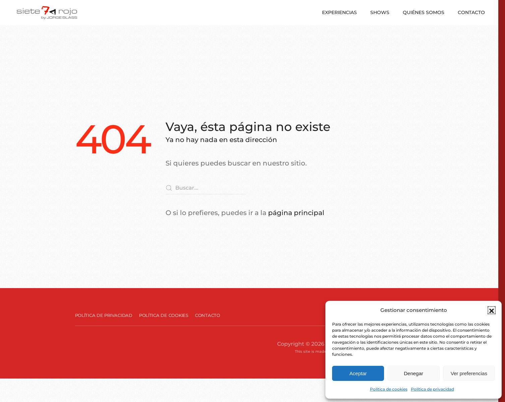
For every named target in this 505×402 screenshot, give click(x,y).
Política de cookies (388, 389)
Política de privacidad (432, 389)
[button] (491, 310)
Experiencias (339, 12)
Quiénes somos (423, 12)
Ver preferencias (469, 373)
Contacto (471, 12)
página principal (296, 213)
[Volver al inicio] (46, 12)
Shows (379, 12)
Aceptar (358, 373)
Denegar (413, 373)
